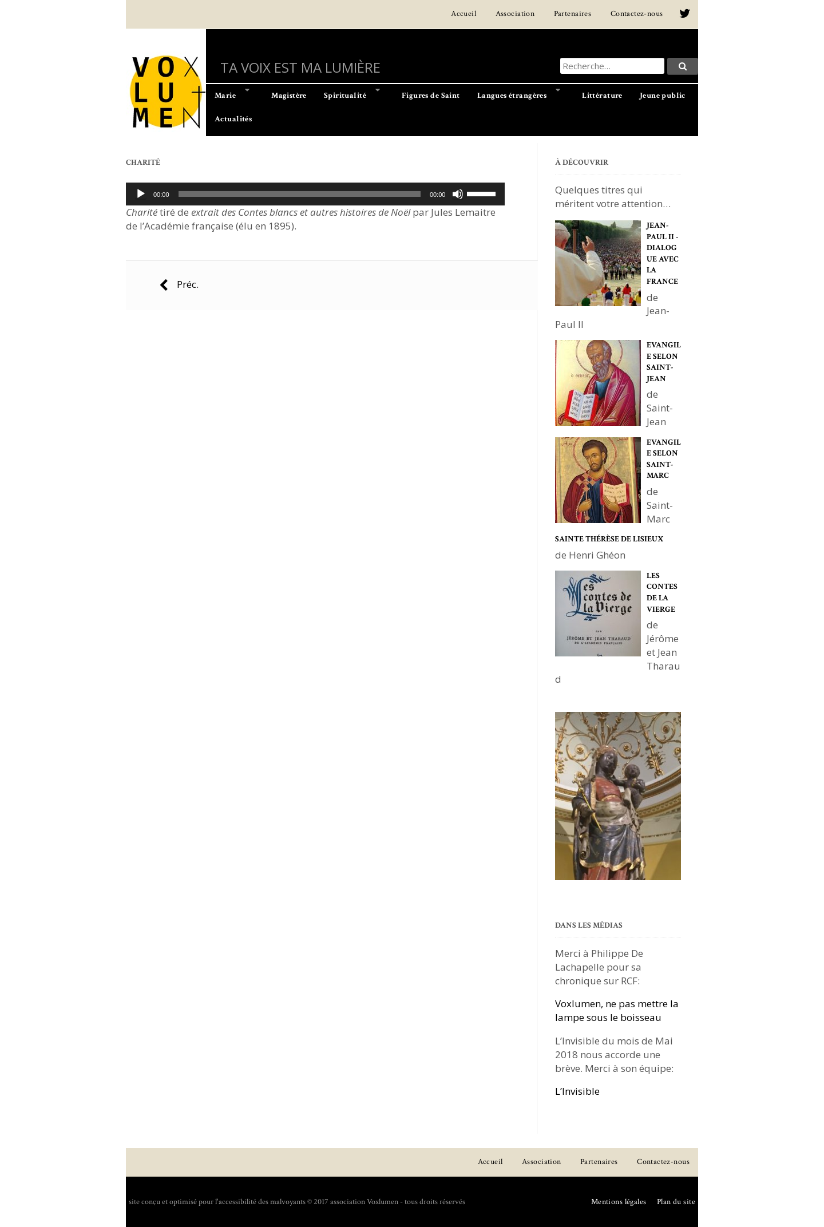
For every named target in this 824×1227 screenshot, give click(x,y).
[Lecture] (140, 194)
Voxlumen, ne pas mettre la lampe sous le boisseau (617, 1010)
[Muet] (458, 194)
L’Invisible (577, 1091)
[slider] (300, 194)
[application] (315, 194)
